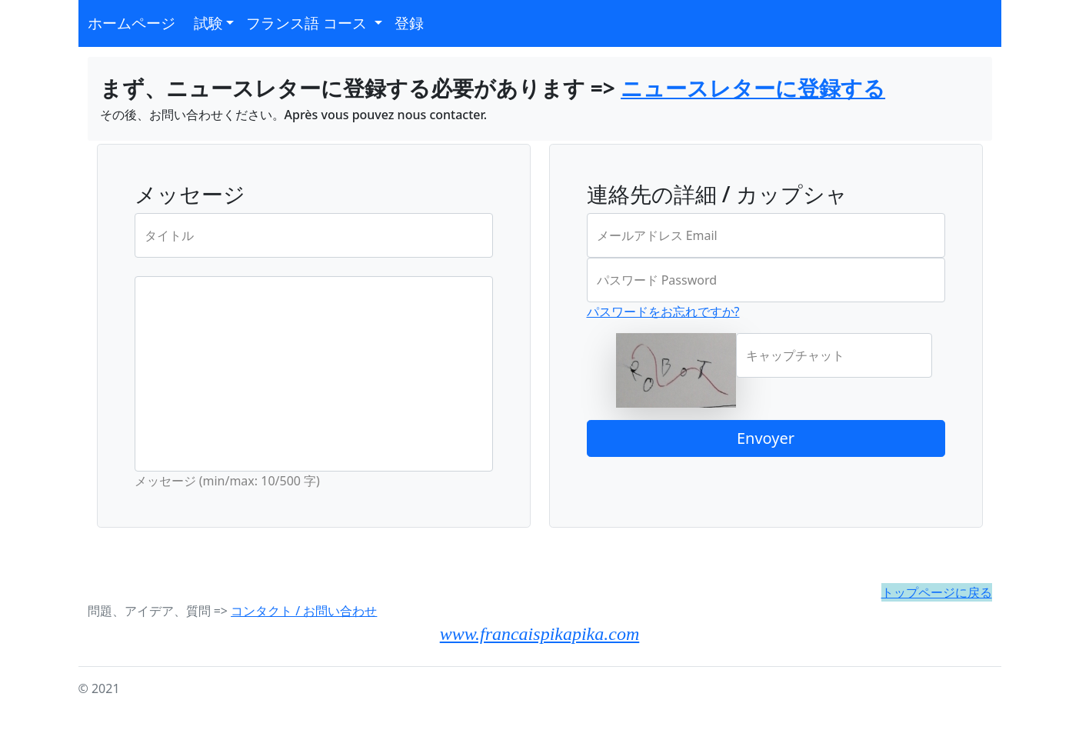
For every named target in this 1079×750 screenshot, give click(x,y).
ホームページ (131, 22)
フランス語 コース (308, 22)
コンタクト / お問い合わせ (304, 610)
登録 (409, 22)
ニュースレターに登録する (753, 87)
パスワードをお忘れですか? (663, 311)
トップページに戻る (936, 592)
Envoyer (765, 438)
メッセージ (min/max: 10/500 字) (227, 480)
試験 (208, 22)
